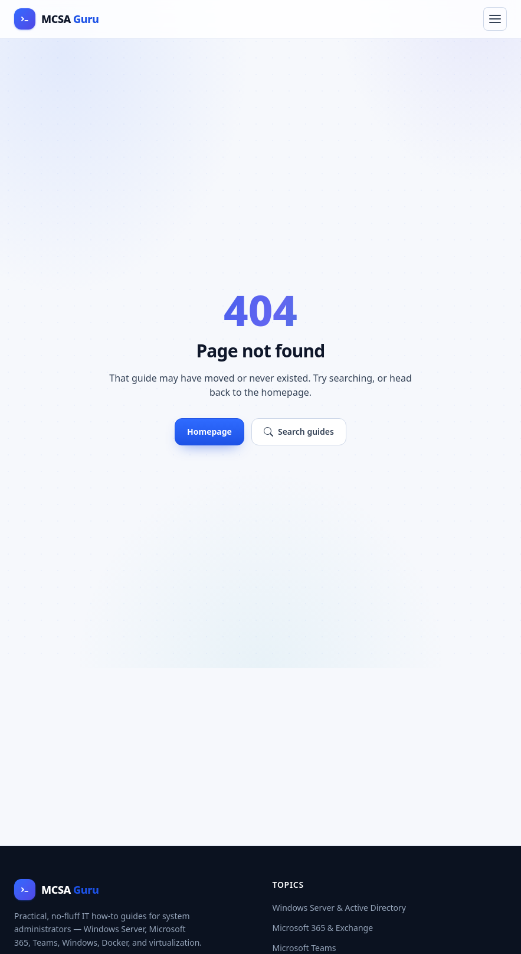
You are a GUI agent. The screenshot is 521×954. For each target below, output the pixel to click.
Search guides (299, 431)
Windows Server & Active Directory (340, 907)
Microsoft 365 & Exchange (323, 927)
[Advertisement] (260, 756)
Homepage (209, 431)
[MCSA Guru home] (56, 19)
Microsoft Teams (304, 947)
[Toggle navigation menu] (495, 19)
